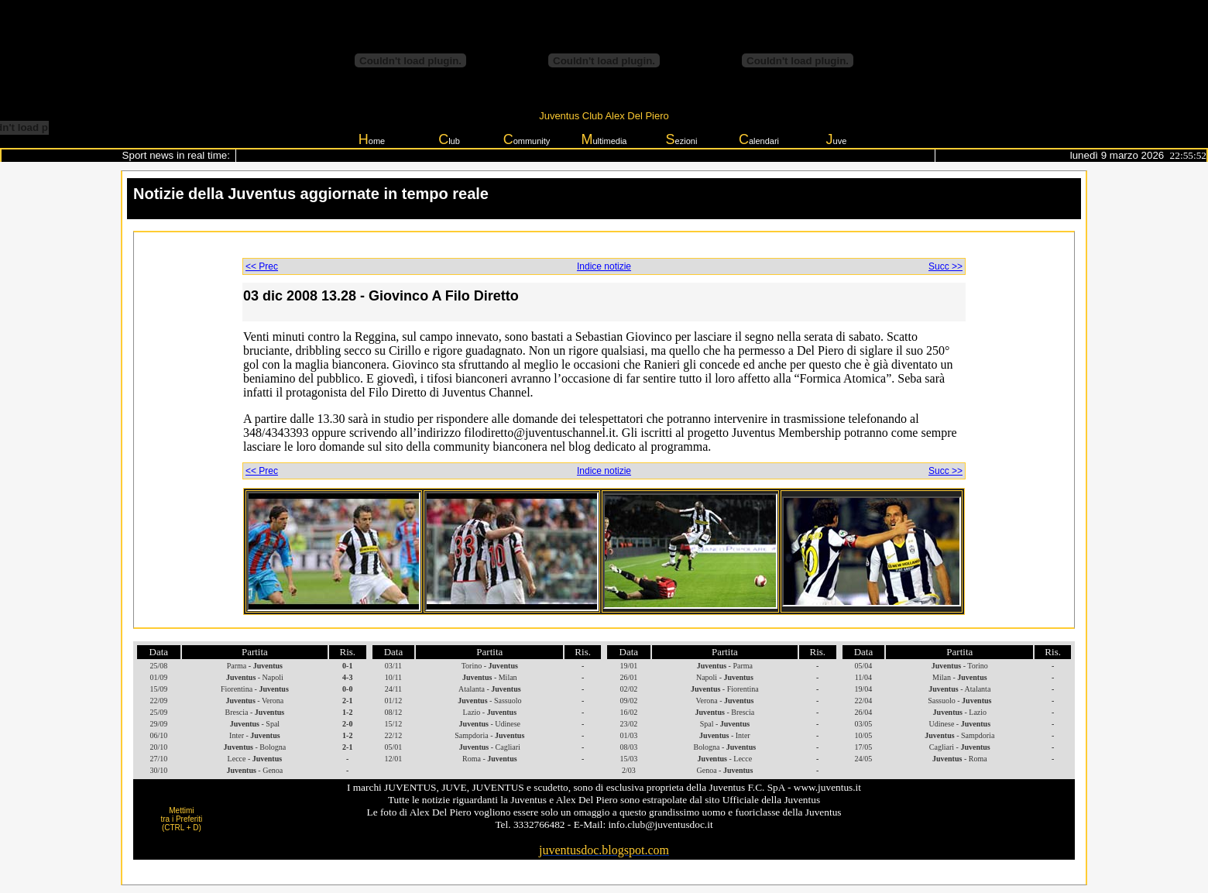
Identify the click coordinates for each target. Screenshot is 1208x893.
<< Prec (261, 266)
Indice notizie (604, 266)
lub (449, 139)
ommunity (527, 139)
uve (836, 139)
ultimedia (603, 139)
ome (372, 139)
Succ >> (945, 266)
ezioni (682, 139)
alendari (759, 139)
